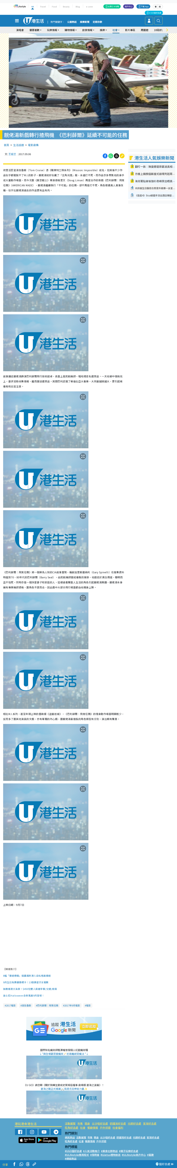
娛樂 (102, 30)
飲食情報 (87, 30)
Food (54, 6)
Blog (78, 6)
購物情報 (70, 30)
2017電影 (11, 1005)
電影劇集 (33, 145)
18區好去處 (160, 30)
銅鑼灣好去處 (118, 1123)
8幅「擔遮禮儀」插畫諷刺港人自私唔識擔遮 (27, 975)
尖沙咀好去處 (100, 1123)
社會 (115, 30)
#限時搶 (94, 1155)
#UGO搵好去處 (73, 1151)
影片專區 (130, 30)
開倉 (87, 1123)
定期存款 (97, 22)
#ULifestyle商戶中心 (134, 1155)
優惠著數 (34, 30)
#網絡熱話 (70, 1158)
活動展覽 (70, 1123)
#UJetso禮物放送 (111, 1155)
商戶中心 (128, 6)
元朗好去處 (134, 1123)
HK (32, 6)
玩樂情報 (52, 30)
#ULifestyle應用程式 (77, 1155)
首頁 (6, 145)
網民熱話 (70, 1137)
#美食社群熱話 (109, 1151)
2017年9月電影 (72, 1005)
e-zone (89, 6)
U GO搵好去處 (155, 12)
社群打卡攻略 (113, 6)
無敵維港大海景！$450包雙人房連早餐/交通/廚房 (30, 989)
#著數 (150, 1155)
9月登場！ (38, 995)
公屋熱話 (72, 22)
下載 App (145, 6)
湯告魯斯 (26, 1005)
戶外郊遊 (105, 1128)
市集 (80, 1123)
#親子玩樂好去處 (128, 1151)
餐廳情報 (92, 1128)
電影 (88, 1005)
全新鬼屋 (28, 995)
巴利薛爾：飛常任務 (47, 1005)
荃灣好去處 (149, 1123)
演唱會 (20, 30)
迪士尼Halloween (13, 995)
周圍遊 (144, 30)
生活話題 (18, 145)
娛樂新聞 (84, 22)
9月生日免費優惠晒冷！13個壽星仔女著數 (26, 982)
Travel (43, 6)
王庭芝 (12, 154)
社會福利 (117, 1128)
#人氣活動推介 (91, 1151)
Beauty (66, 6)
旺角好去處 (71, 1128)
